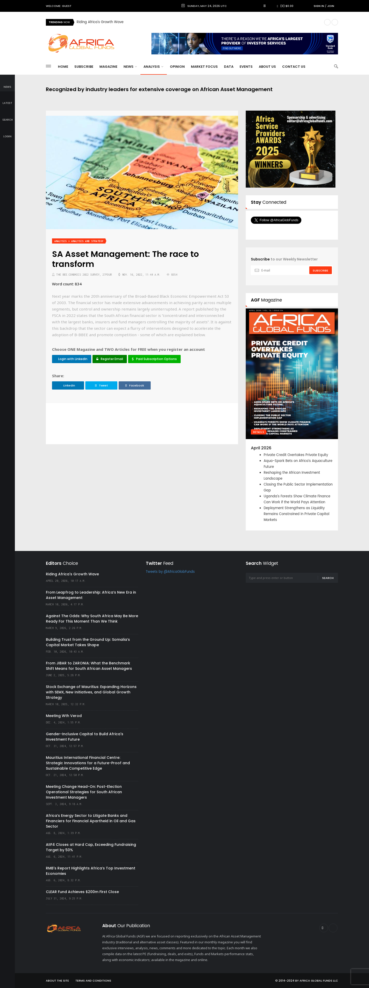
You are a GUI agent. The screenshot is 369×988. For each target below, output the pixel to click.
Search (328, 578)
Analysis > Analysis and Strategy (79, 241)
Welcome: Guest (58, 6)
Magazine (108, 66)
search (7, 116)
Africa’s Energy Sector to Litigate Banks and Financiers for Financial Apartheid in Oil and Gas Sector (91, 821)
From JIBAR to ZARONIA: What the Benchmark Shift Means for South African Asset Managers (89, 666)
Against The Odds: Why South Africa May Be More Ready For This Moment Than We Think (92, 618)
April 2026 (261, 448)
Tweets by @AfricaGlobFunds (170, 572)
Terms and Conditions (93, 981)
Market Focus (204, 66)
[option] (198, 22)
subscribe (320, 270)
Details (258, 432)
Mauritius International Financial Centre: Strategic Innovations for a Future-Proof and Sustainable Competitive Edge (88, 763)
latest (7, 99)
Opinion (177, 66)
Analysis (153, 66)
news (7, 83)
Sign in (319, 6)
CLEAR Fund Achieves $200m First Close (82, 891)
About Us (267, 66)
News (130, 66)
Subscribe (83, 66)
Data (228, 66)
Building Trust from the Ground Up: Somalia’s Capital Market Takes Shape (88, 642)
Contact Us (293, 66)
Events (246, 66)
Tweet (101, 385)
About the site (57, 981)
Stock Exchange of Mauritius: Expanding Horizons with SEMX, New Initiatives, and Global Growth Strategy (91, 692)
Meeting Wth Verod (64, 715)
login (7, 132)
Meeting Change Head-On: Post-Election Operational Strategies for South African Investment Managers (84, 792)
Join (330, 6)
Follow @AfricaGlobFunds (282, 229)
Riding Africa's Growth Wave (100, 22)
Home (63, 66)
